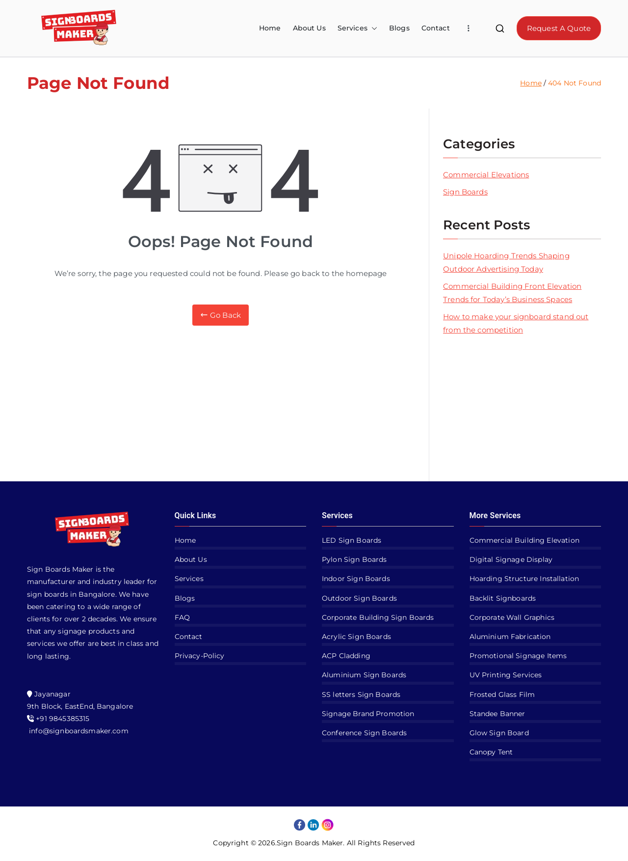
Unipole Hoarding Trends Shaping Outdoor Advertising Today (506, 262)
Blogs (399, 28)
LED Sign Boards (351, 540)
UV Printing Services (506, 674)
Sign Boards (465, 191)
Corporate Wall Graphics (512, 617)
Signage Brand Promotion (368, 713)
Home (270, 28)
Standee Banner (497, 713)
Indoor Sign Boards (356, 578)
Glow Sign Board (499, 732)
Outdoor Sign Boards (359, 598)
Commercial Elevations (486, 174)
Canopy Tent (491, 752)
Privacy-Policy (200, 655)
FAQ (182, 617)
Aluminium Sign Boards (364, 674)
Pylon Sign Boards (354, 559)
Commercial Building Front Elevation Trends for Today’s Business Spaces (512, 292)
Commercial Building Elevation (524, 540)
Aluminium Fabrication (510, 636)
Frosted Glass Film (502, 694)
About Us (309, 28)
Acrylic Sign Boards (356, 636)
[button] (372, 28)
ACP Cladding (346, 655)
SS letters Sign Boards (361, 694)
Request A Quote (559, 28)
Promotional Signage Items (518, 655)
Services (357, 28)
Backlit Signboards (503, 598)
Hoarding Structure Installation (524, 578)
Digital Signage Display (511, 559)
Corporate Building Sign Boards (378, 617)
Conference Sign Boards (364, 732)
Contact (435, 28)
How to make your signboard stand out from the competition (515, 323)
